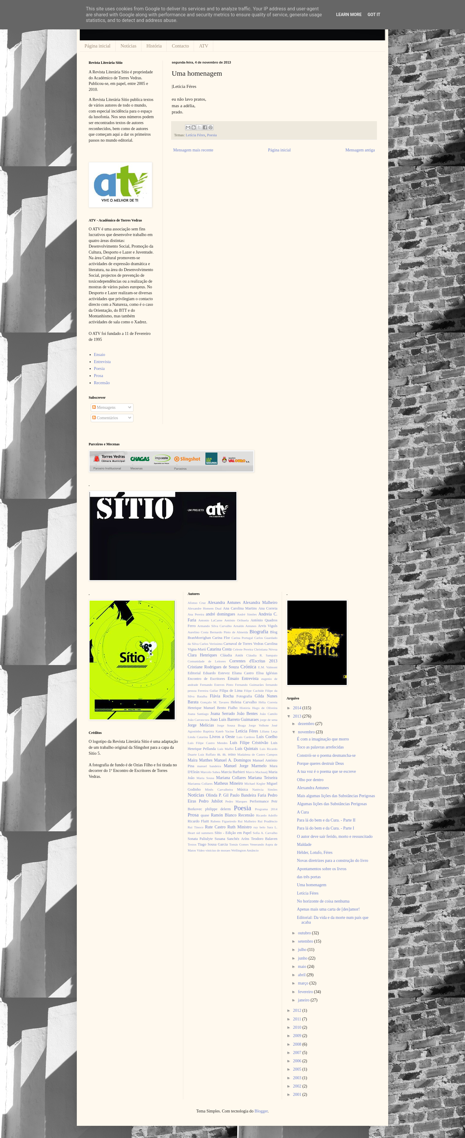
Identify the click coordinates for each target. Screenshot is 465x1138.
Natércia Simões (265, 789)
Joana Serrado (222, 713)
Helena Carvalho (244, 702)
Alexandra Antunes (224, 602)
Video (201, 850)
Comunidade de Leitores (207, 661)
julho (303, 949)
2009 (297, 1035)
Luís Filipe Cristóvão (249, 742)
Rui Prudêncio (268, 821)
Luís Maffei (225, 749)
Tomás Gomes (239, 844)
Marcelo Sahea (210, 772)
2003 (297, 1078)
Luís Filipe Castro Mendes (207, 743)
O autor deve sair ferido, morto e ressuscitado (334, 836)
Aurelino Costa (198, 632)
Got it (373, 14)
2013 (297, 716)
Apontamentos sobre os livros (321, 869)
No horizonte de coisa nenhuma (323, 901)
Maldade (304, 844)
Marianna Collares (200, 783)
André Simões (247, 614)
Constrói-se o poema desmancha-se (326, 755)
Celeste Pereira (243, 649)
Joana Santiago (198, 714)
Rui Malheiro (247, 821)
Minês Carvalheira (219, 789)
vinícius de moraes (218, 850)
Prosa (98, 375)
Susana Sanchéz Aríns (232, 839)
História (154, 45)
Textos (192, 844)
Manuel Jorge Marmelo (245, 766)
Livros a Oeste (222, 737)
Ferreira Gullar (208, 690)
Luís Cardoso (246, 737)
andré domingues (220, 614)
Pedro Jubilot (211, 801)
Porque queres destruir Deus (320, 763)
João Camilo (269, 714)
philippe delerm (218, 809)
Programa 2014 (266, 809)
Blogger (260, 1111)
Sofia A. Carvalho (265, 833)
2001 (297, 1094)
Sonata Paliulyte (200, 839)
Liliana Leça (268, 731)
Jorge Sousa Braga (231, 725)
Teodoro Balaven (264, 839)
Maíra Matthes (200, 760)
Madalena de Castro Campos (257, 754)
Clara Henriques (202, 655)
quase (205, 815)
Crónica (248, 666)
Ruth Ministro (239, 827)
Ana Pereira (196, 614)
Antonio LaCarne (210, 620)
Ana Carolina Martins (240, 608)
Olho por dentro (310, 780)
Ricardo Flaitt (198, 821)
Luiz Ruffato (207, 754)
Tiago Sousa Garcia (213, 844)
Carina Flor (221, 638)
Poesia (212, 135)
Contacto (180, 45)
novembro (307, 732)
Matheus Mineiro (228, 783)
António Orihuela (236, 620)
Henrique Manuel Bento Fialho (213, 708)
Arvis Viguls (267, 626)
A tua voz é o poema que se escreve (326, 771)
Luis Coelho (266, 737)
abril (302, 975)
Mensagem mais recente (193, 150)
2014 (297, 708)
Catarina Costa (219, 649)
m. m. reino (226, 754)
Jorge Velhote (259, 725)
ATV (203, 45)
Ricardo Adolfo (266, 815)
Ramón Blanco (223, 815)
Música (242, 789)
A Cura (303, 812)
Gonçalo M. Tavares (214, 702)
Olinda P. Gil (217, 795)
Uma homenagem (311, 885)
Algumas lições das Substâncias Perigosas (332, 804)
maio (303, 966)
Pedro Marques (236, 801)
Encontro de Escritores (206, 679)
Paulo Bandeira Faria (248, 795)
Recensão (102, 383)
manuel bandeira (209, 766)
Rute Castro (215, 827)
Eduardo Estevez (216, 673)
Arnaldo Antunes (244, 626)
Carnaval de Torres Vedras (243, 644)
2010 (297, 1027)
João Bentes (247, 713)
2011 (297, 1019)
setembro (306, 941)
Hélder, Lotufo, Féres (314, 852)
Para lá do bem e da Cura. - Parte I (325, 828)
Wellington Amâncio (245, 850)
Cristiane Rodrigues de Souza (213, 667)
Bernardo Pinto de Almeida (229, 632)
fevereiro (306, 992)
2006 (297, 1061)
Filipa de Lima (231, 691)
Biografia (258, 631)
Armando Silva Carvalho (214, 626)
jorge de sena (268, 719)
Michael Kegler (254, 783)
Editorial (194, 673)
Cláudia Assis (231, 655)
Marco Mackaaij (257, 772)
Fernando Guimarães (249, 684)
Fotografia (244, 696)
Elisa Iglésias (267, 673)
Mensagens (104, 407)
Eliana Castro (243, 673)
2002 (297, 1086)
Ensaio (99, 354)
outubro (305, 933)
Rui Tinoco (195, 827)
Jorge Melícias (201, 725)
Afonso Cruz (197, 602)
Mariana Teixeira (262, 777)
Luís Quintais (246, 748)
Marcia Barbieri (233, 772)
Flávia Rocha (221, 696)
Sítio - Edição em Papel (232, 833)
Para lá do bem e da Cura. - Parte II (326, 820)
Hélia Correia (268, 702)
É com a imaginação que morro (323, 739)
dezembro (307, 723)
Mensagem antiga (360, 150)
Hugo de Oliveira (264, 708)
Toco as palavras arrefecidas (320, 747)
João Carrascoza (198, 719)
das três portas (309, 877)
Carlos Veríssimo (211, 643)
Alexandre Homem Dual (205, 608)
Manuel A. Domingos (232, 760)
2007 (297, 1052)
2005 (297, 1069)
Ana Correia (267, 608)
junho (303, 958)
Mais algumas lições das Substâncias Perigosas (336, 796)
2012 (297, 1010)
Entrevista (102, 362)
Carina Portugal (242, 638)
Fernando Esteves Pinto (216, 684)
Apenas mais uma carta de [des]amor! (328, 909)
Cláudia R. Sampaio (261, 655)
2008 (297, 1044)
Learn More (349, 14)
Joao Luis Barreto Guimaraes (234, 719)
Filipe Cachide (254, 690)
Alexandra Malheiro (260, 602)
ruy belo (259, 827)
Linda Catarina (198, 737)
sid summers (205, 833)
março (303, 983)
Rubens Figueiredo (223, 821)
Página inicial (98, 45)
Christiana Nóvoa (265, 649)
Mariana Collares (231, 777)
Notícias (128, 45)
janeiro (304, 1000)
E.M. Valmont (267, 667)
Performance (259, 801)
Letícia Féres (195, 135)
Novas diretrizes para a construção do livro (332, 860)
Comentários (105, 418)
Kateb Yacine (225, 731)
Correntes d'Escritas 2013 (253, 661)
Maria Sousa (205, 778)
